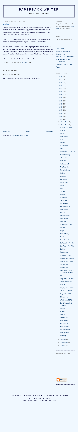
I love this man (65, 215)
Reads (62, 308)
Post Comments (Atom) (20, 135)
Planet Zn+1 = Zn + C (67, 152)
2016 (61, 83)
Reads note (64, 252)
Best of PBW (60, 54)
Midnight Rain (65, 332)
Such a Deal (64, 203)
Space (62, 185)
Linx (61, 149)
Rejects (62, 143)
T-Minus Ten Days (66, 225)
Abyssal (63, 194)
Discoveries (64, 297)
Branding (63, 176)
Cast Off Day (64, 234)
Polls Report (64, 320)
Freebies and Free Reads (65, 57)
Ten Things (64, 317)
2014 (61, 89)
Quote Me (63, 200)
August (63, 345)
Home (28, 131)
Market (62, 130)
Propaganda (64, 267)
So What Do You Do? (67, 243)
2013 (61, 92)
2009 (61, 104)
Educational (64, 323)
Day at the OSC (65, 294)
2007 (61, 110)
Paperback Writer (39, 9)
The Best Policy (65, 255)
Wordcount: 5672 (66, 300)
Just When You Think (67, 246)
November (64, 125)
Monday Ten (64, 136)
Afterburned (64, 264)
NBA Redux (64, 219)
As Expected (64, 164)
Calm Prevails (65, 240)
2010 (61, 101)
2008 (61, 107)
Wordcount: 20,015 (66, 282)
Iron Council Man (66, 127)
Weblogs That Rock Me (64, 64)
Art (61, 276)
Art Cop (62, 212)
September (64, 342)
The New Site (64, 167)
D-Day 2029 (64, 146)
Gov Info (63, 237)
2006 (61, 113)
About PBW (60, 49)
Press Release (65, 170)
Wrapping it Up (65, 329)
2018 (61, 76)
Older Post (49, 131)
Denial (62, 133)
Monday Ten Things (66, 261)
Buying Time (64, 326)
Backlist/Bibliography (63, 51)
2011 (61, 98)
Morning (63, 336)
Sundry (62, 191)
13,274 (62, 285)
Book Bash (64, 182)
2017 (61, 80)
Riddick (62, 228)
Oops (62, 231)
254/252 (63, 311)
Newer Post (6, 131)
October (63, 339)
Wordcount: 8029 (66, 291)
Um (61, 188)
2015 (61, 86)
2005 (61, 116)
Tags (58, 67)
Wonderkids (64, 158)
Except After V (65, 206)
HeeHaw (63, 222)
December (64, 122)
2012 (61, 95)
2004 (61, 119)
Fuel (61, 139)
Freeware (63, 197)
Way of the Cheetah (66, 279)
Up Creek (63, 179)
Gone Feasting (65, 155)
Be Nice (63, 249)
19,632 (62, 314)
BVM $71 (63, 161)
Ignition (62, 173)
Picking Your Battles (67, 258)
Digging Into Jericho (67, 288)
